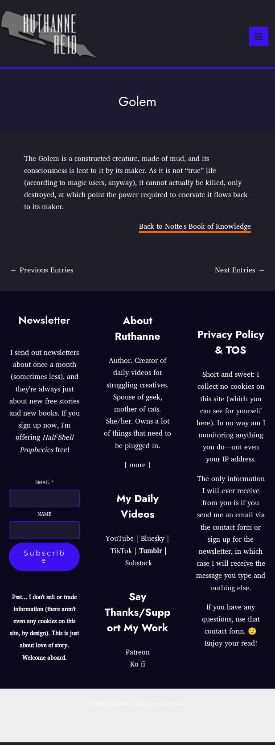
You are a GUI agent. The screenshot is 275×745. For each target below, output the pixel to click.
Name (44, 517)
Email (44, 485)
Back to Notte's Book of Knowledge (195, 228)
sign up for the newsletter (226, 548)
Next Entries (239, 272)
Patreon (138, 654)
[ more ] (137, 467)
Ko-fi (137, 667)
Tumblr (151, 553)
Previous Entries (42, 272)
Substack (138, 565)
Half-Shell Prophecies (46, 446)
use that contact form (232, 627)
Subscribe (45, 559)
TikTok (120, 553)
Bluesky (153, 541)
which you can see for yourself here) (229, 413)
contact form (232, 529)
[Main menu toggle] (258, 37)
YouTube (119, 541)
